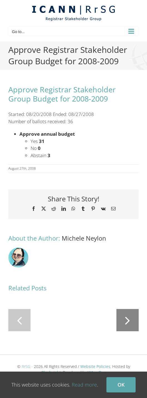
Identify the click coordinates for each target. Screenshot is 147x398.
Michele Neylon (84, 238)
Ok (121, 384)
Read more (84, 384)
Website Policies (95, 366)
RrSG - (27, 366)
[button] (19, 320)
